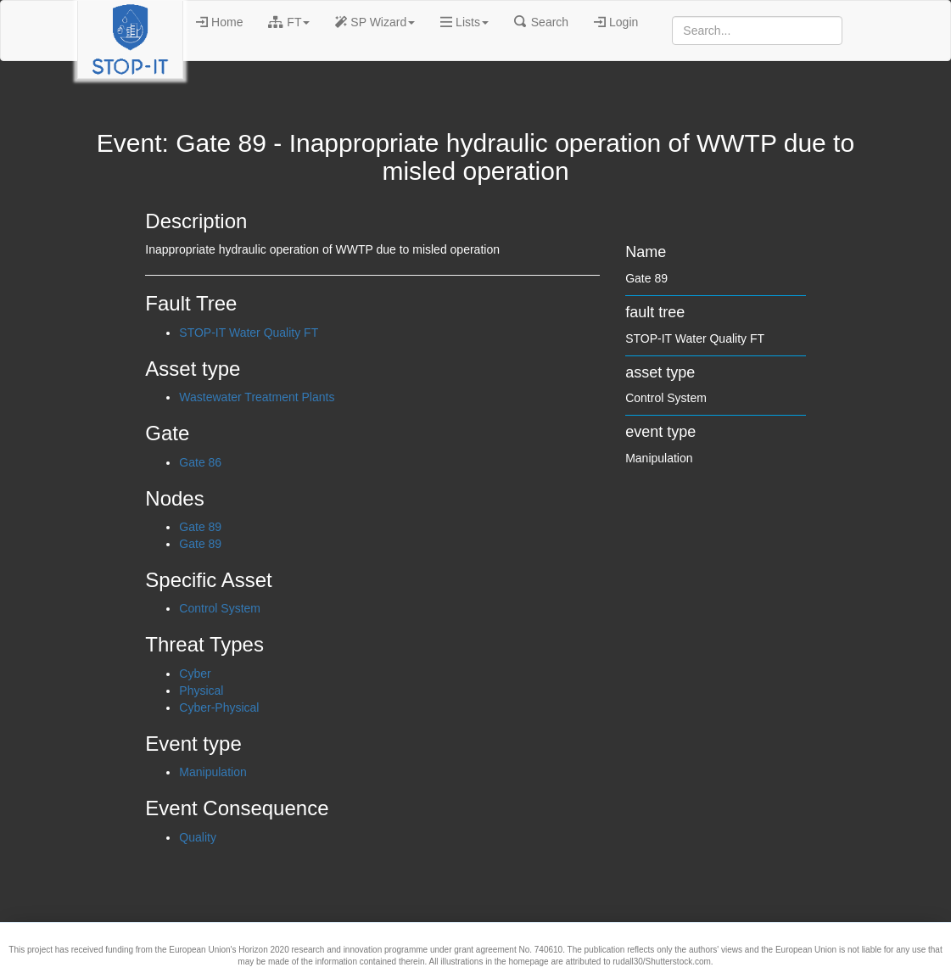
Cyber (194, 673)
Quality (197, 837)
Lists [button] (464, 22)
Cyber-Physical (219, 707)
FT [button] (289, 22)
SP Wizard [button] (375, 22)
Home (219, 22)
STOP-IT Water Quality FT (248, 332)
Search (541, 22)
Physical (201, 690)
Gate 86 (200, 462)
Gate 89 (200, 527)
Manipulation (212, 772)
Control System (219, 608)
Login (616, 22)
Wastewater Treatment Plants (256, 397)
